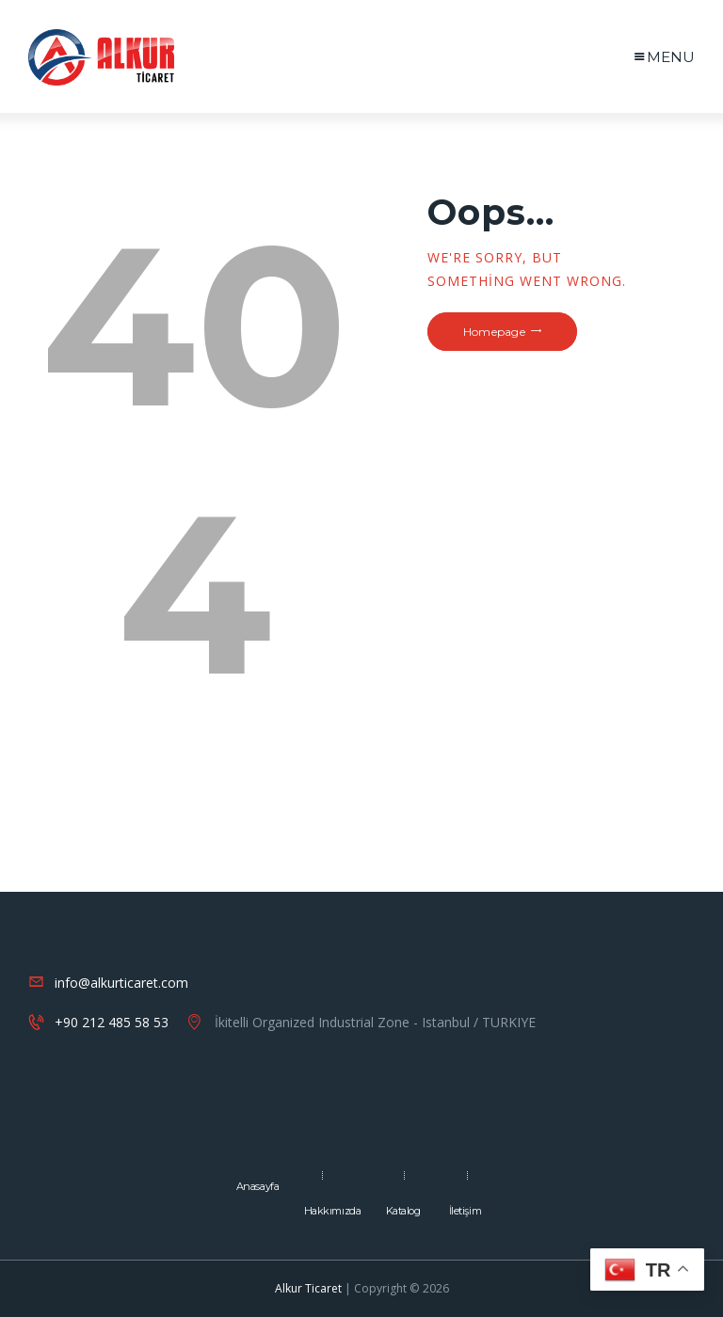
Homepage (494, 332)
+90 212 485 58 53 (112, 1022)
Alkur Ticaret (308, 1288)
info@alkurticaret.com (121, 983)
